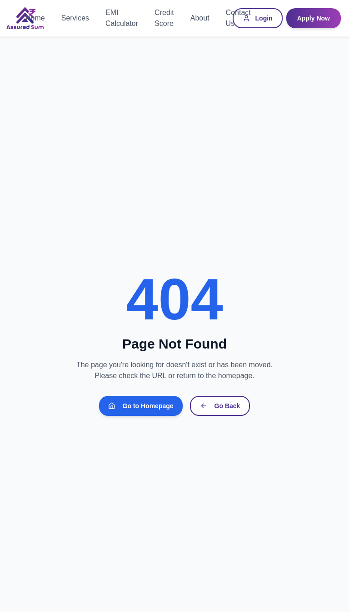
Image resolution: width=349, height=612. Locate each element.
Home (35, 18)
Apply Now (313, 18)
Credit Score (164, 18)
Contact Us (238, 18)
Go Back (220, 406)
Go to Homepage (141, 406)
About (199, 18)
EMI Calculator (121, 18)
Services (75, 18)
